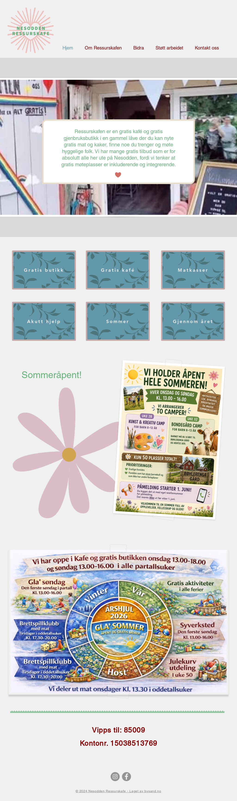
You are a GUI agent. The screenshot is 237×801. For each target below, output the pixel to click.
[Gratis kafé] (118, 270)
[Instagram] (115, 776)
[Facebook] (126, 776)
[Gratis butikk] (44, 270)
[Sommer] (118, 321)
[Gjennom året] (193, 321)
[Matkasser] (193, 270)
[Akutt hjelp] (44, 321)
